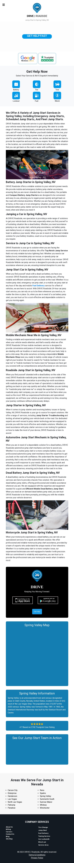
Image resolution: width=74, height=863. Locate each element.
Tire (36, 90)
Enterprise (12, 793)
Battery (16, 90)
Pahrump (11, 805)
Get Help (37, 611)
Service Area (43, 845)
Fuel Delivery (38, 285)
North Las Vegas (15, 802)
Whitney (43, 805)
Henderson (12, 796)
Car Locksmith (43, 839)
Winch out (42, 842)
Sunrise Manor (46, 802)
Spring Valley (45, 796)
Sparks (43, 793)
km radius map (37, 655)
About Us (9, 827)
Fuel (36, 101)
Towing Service (44, 836)
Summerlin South (47, 799)
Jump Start (42, 830)
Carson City (12, 790)
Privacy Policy (37, 858)
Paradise (11, 808)
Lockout (16, 101)
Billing (8, 829)
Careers (9, 832)
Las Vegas (12, 799)
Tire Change (43, 827)
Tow (57, 90)
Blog (7, 836)
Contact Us (10, 834)
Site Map (9, 839)
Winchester (45, 808)
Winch (57, 101)
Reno (42, 790)
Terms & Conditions (37, 855)
